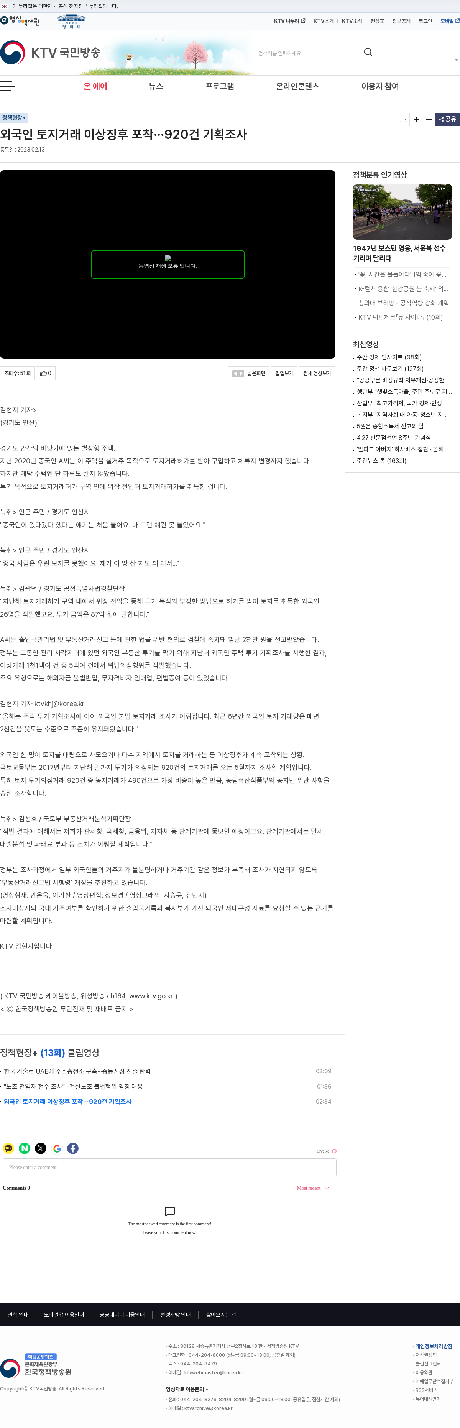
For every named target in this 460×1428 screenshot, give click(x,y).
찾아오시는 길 (221, 1314)
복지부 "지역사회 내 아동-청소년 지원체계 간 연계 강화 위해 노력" (404, 414)
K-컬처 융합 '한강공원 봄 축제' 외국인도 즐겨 (404, 289)
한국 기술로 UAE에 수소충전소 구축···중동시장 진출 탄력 (77, 1071)
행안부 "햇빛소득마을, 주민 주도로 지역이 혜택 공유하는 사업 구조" (404, 391)
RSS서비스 (426, 1390)
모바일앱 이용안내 (64, 1314)
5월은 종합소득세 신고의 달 (390, 426)
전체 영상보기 (317, 373)
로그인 (425, 21)
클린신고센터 (428, 1364)
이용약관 (424, 1372)
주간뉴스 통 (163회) (382, 460)
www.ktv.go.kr (151, 996)
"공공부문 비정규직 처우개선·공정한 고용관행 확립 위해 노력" (404, 380)
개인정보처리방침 (434, 1346)
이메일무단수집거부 (434, 1381)
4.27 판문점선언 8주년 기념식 (394, 437)
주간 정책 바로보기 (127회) (390, 368)
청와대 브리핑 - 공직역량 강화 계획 (403, 303)
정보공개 (401, 21)
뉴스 (156, 86)
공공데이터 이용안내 (122, 1314)
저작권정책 (426, 1355)
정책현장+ (14, 117)
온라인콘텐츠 (297, 86)
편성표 (377, 21)
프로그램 (219, 86)
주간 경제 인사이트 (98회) (389, 357)
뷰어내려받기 (428, 1399)
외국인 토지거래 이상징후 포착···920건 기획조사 (68, 1101)
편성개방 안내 (175, 1314)
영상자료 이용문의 (185, 1389)
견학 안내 (18, 1314)
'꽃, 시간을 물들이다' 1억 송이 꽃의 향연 (404, 274)
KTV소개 (324, 21)
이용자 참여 (380, 86)
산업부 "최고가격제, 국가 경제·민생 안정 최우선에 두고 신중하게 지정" (404, 403)
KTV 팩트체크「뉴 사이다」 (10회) (400, 317)
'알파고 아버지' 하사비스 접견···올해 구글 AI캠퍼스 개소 (404, 449)
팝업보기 (284, 373)
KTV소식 (352, 21)
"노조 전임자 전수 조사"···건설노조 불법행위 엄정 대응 (73, 1086)
